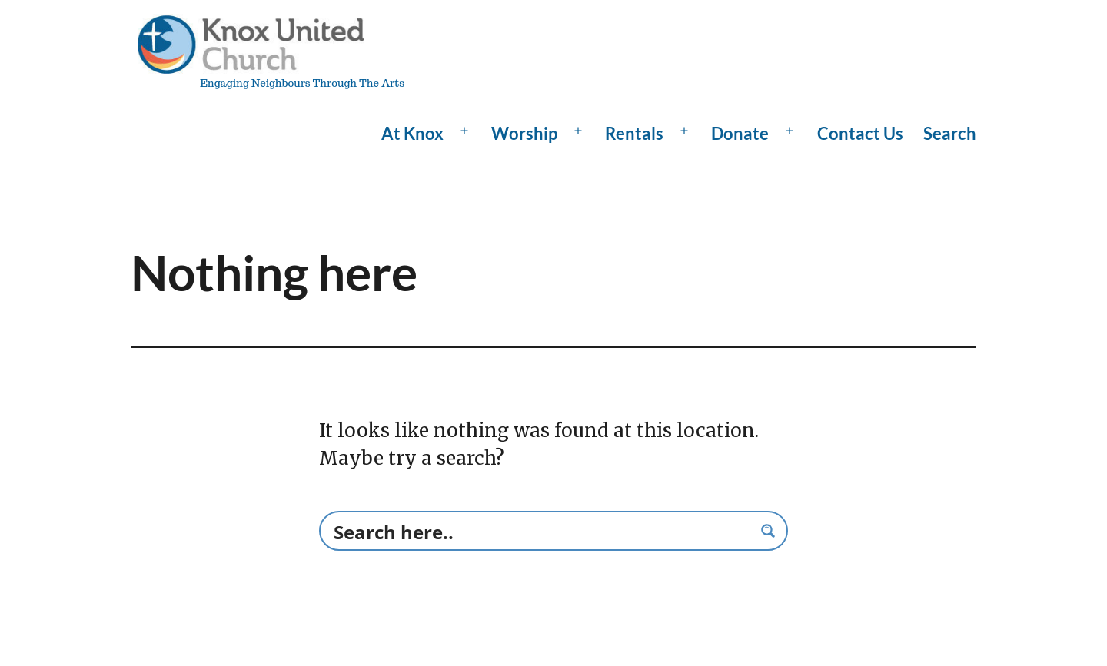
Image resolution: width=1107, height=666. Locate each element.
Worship (524, 133)
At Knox (412, 133)
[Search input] (540, 530)
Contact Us (860, 133)
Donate (740, 133)
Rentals (634, 133)
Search (949, 133)
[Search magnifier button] (768, 531)
